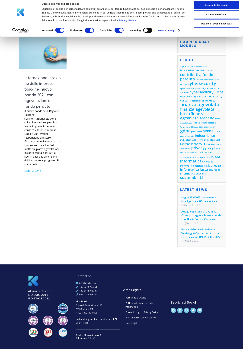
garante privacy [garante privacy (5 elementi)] (207, 126)
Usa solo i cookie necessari (216, 26)
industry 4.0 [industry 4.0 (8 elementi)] (199, 144)
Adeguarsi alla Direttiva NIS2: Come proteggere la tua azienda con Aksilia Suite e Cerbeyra (201, 215)
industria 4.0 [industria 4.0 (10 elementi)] (205, 135)
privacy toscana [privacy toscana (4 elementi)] (187, 153)
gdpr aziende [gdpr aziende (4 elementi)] (196, 132)
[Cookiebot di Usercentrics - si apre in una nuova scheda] (20, 33)
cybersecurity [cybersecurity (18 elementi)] (202, 83)
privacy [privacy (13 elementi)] (198, 147)
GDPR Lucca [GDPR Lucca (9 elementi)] (212, 131)
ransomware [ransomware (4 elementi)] (185, 157)
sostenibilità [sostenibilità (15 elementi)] (192, 177)
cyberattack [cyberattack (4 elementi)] (209, 80)
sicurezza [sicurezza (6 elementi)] (197, 157)
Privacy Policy (127, 23)
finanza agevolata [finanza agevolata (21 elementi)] (199, 104)
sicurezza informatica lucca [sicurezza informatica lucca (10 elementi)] (200, 167)
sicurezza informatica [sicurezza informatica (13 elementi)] (200, 159)
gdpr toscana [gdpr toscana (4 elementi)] (186, 136)
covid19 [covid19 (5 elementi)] (199, 79)
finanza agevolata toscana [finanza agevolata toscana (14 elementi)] (197, 116)
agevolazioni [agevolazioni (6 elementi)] (187, 66)
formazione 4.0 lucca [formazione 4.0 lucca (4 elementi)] (189, 127)
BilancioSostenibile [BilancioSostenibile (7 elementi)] (192, 70)
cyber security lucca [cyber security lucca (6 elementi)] (191, 96)
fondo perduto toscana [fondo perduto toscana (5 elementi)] (204, 122)
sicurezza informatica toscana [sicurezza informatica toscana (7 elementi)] (200, 171)
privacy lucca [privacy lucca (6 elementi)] (212, 148)
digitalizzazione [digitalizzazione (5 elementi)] (200, 100)
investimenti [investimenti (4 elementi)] (185, 148)
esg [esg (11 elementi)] (212, 100)
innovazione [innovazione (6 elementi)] (215, 144)
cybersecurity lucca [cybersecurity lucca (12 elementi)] (206, 92)
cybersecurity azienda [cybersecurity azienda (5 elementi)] (191, 88)
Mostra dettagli (166, 33)
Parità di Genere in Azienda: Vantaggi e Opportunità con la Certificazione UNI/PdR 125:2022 (200, 233)
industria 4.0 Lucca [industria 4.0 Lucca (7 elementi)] (192, 140)
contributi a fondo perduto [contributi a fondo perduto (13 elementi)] (196, 76)
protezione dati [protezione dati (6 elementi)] (204, 152)
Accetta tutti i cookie (216, 7)
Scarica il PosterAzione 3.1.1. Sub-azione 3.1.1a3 (90, 336)
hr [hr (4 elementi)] (193, 136)
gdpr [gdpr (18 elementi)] (185, 131)
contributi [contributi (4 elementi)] (209, 71)
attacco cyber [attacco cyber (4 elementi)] (201, 67)
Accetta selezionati (216, 17)
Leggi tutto (31, 170)
